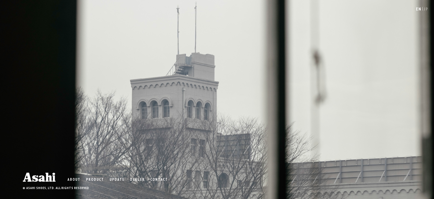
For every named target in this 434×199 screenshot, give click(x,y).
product (95, 179)
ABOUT (74, 179)
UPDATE (117, 179)
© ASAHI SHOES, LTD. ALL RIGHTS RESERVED (56, 188)
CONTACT (159, 179)
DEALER (137, 179)
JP (426, 9)
